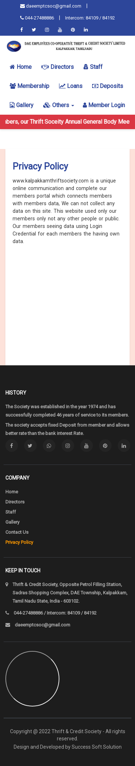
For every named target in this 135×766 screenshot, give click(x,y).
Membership (29, 86)
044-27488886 (37, 18)
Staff (93, 66)
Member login (104, 105)
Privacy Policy (19, 542)
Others (58, 105)
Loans (70, 86)
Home (21, 66)
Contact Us (16, 532)
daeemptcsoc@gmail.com (50, 6)
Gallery (21, 105)
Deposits (107, 86)
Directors (57, 66)
